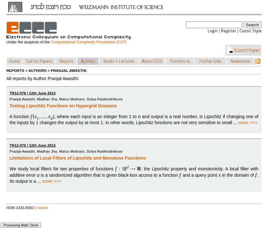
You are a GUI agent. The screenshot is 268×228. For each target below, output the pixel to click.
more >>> (248, 122)
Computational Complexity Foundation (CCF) (89, 42)
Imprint (42, 208)
